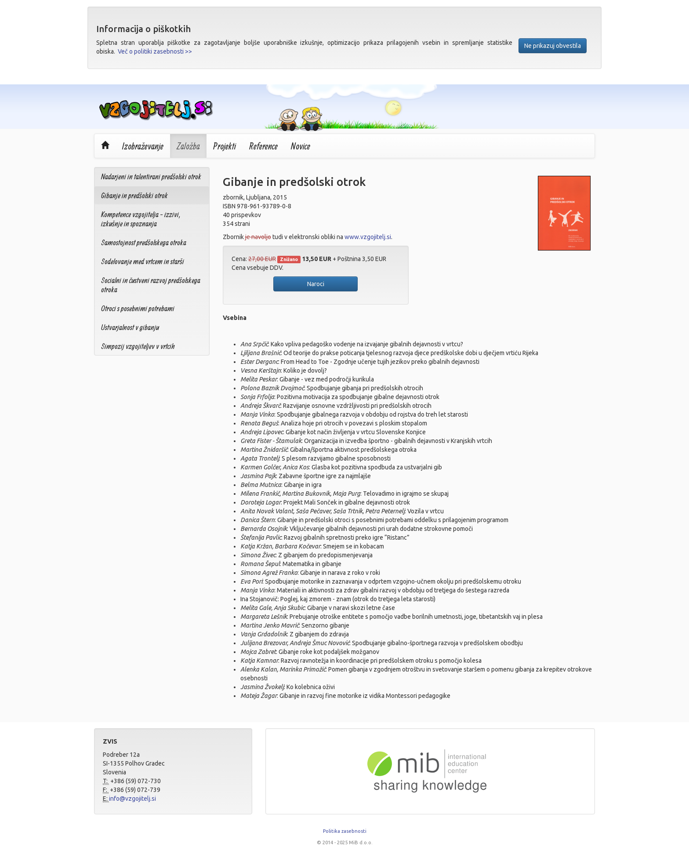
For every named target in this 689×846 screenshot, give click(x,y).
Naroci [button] (315, 283)
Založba (188, 146)
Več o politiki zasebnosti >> (155, 51)
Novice (300, 146)
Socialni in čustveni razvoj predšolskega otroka (150, 285)
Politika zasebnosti (344, 831)
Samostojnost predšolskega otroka (143, 242)
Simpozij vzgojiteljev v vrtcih (138, 346)
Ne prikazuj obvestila (552, 45)
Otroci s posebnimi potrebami (137, 308)
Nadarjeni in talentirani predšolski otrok (151, 176)
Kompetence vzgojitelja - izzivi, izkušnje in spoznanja (141, 219)
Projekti (224, 146)
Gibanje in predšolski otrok (134, 195)
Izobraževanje (142, 146)
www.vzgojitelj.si (367, 236)
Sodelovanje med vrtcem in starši (142, 261)
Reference (263, 146)
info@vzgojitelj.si (132, 798)
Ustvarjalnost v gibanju (130, 327)
